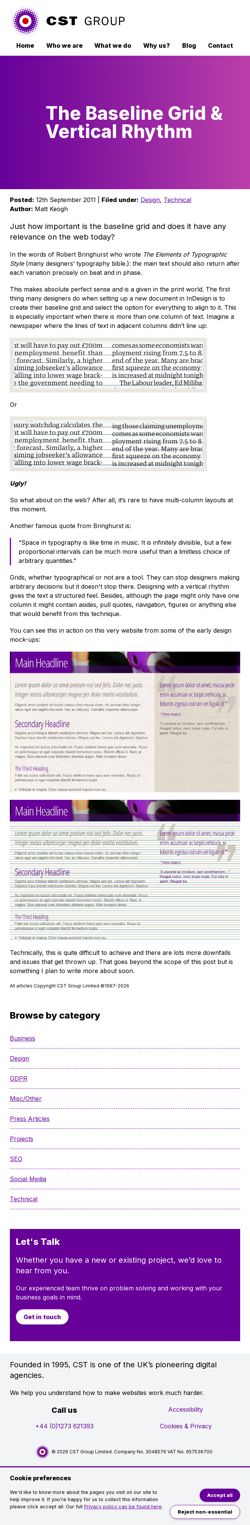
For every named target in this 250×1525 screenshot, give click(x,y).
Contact (220, 45)
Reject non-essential (205, 1512)
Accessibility (185, 1409)
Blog (189, 45)
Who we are (64, 45)
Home (25, 45)
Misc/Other (26, 1098)
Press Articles (30, 1118)
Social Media (28, 1179)
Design (150, 200)
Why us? (156, 45)
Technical (177, 200)
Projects (21, 1139)
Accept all (220, 1495)
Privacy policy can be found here (123, 1506)
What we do (112, 45)
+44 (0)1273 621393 (64, 1426)
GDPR (18, 1078)
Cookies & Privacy (186, 1426)
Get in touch (42, 1317)
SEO (16, 1159)
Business (22, 1038)
